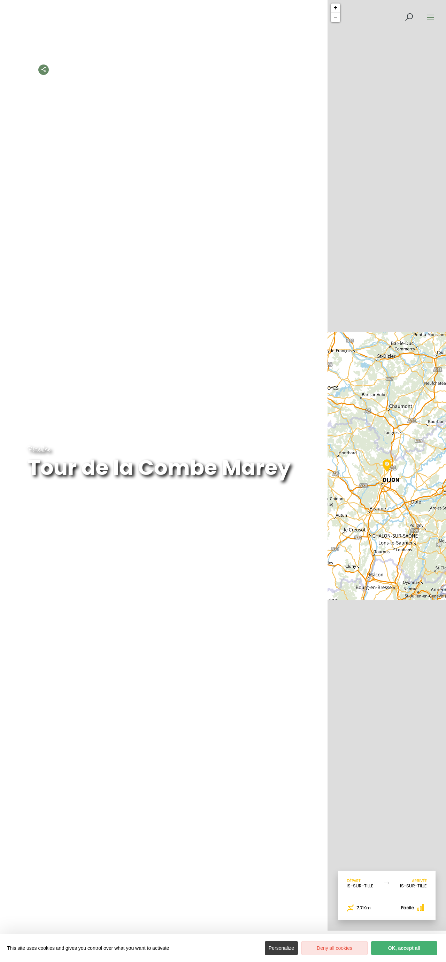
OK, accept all (404, 948)
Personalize (281, 948)
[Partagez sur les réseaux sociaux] (43, 68)
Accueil (120, 69)
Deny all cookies (334, 948)
